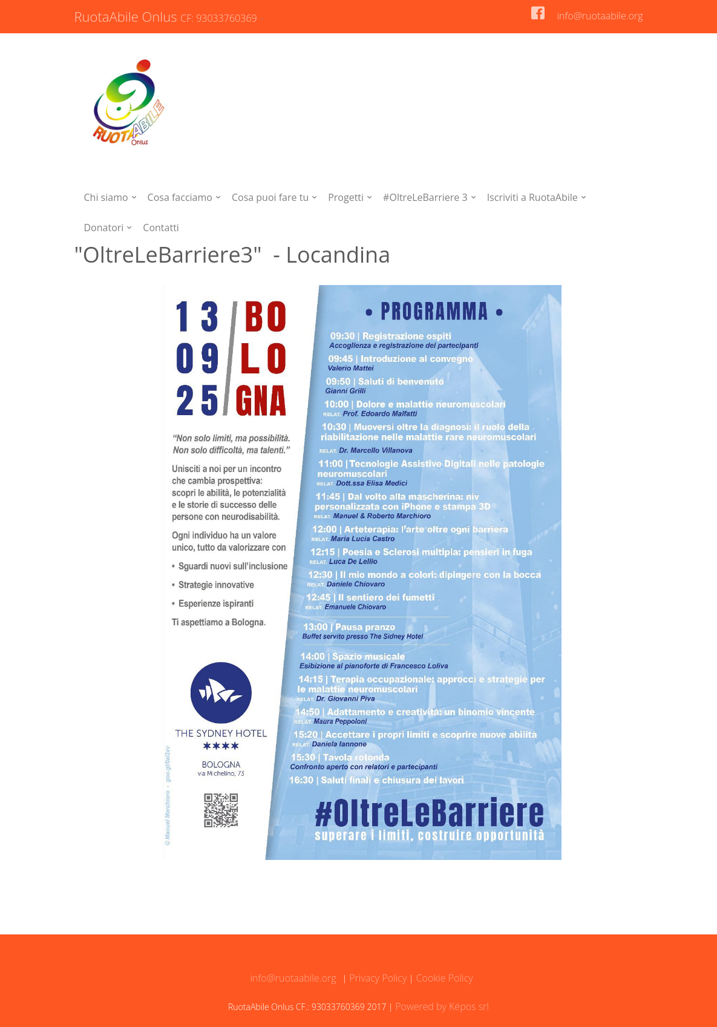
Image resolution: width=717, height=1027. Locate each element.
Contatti (161, 227)
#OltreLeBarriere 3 (425, 197)
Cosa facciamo (180, 197)
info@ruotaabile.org (600, 15)
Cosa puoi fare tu (270, 197)
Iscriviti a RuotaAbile (532, 197)
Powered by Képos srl (442, 1006)
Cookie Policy (443, 978)
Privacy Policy (377, 978)
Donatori (104, 227)
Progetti (346, 197)
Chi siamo (106, 197)
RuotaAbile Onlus (167, 16)
